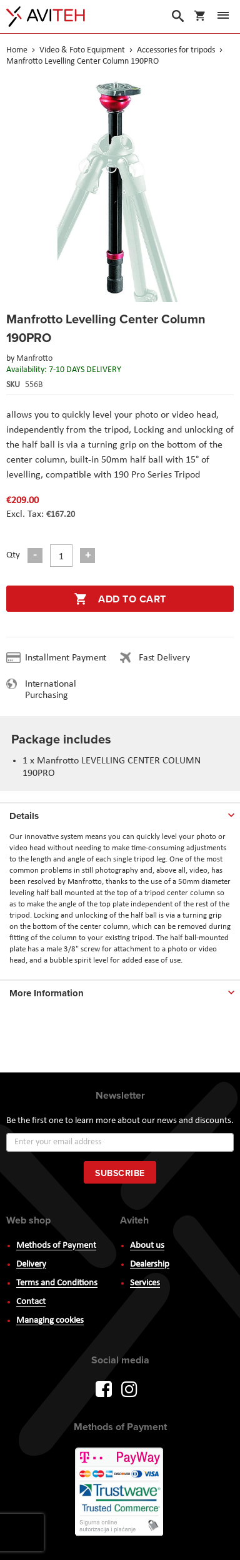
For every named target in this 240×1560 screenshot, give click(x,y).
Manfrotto (34, 358)
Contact (31, 1302)
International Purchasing (50, 689)
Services (145, 1283)
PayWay (120, 1492)
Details (24, 816)
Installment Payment (68, 658)
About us (147, 1245)
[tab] (120, 813)
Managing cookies (50, 1320)
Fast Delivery (164, 658)
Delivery (31, 1264)
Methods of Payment (56, 1245)
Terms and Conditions (57, 1283)
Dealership (149, 1264)
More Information (46, 993)
